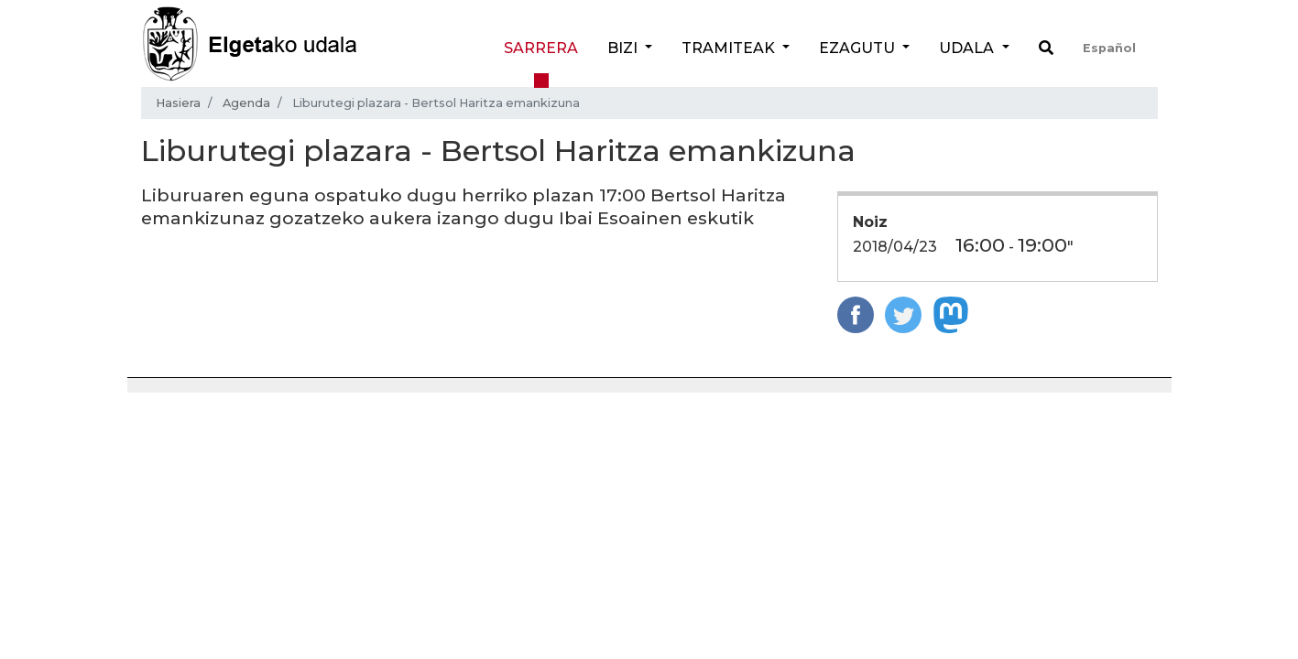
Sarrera (541, 48)
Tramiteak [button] (730, 48)
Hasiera (178, 103)
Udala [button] (968, 48)
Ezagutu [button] (859, 48)
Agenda (246, 103)
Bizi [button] (624, 48)
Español (1109, 48)
